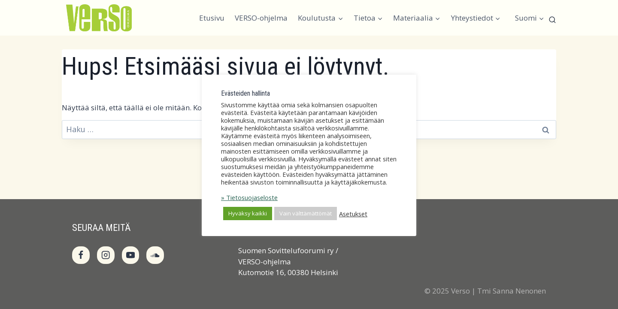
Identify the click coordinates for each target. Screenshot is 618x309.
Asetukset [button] (353, 214)
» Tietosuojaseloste (249, 197)
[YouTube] (130, 255)
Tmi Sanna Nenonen (511, 291)
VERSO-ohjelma (261, 18)
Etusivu (211, 18)
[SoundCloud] (155, 255)
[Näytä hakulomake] (552, 22)
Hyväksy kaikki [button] (247, 213)
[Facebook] (81, 255)
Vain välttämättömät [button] (305, 213)
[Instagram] (106, 255)
